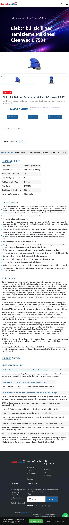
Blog (29, 476)
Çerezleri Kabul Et (36, 521)
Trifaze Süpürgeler (18, 490)
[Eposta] (42, 499)
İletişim (30, 479)
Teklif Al (12, 117)
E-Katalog (47, 475)
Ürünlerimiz (20, 18)
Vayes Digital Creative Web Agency (45, 516)
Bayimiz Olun (55, 117)
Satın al (33, 117)
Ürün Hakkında (34, 153)
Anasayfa (30, 467)
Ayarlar (48, 521)
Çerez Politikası (36, 514)
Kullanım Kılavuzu (48, 153)
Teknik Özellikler (7, 153)
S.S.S (45, 472)
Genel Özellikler (21, 153)
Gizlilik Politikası (50, 514)
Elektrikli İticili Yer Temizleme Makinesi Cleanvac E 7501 (34, 97)
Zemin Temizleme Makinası (36, 18)
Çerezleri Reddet (59, 521)
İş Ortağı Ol (48, 469)
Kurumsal (30, 470)
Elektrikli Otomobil (18, 503)
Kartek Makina (24, 512)
